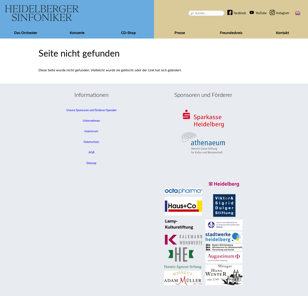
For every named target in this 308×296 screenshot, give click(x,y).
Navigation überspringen (232, 9)
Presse (180, 32)
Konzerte (77, 32)
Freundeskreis (231, 32)
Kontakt (282, 32)
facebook (240, 13)
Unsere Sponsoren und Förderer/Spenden (91, 110)
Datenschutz (91, 142)
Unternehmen (91, 120)
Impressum (91, 131)
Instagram (282, 13)
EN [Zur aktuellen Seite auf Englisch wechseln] (297, 13)
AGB (91, 152)
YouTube (261, 13)
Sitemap (91, 163)
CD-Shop (128, 32)
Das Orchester (25, 32)
